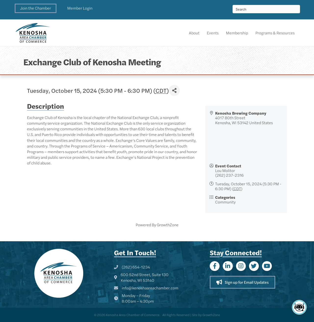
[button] (35, 8)
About (194, 33)
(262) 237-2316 (229, 175)
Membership (237, 33)
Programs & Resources (275, 33)
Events (213, 33)
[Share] (174, 90)
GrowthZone (168, 225)
